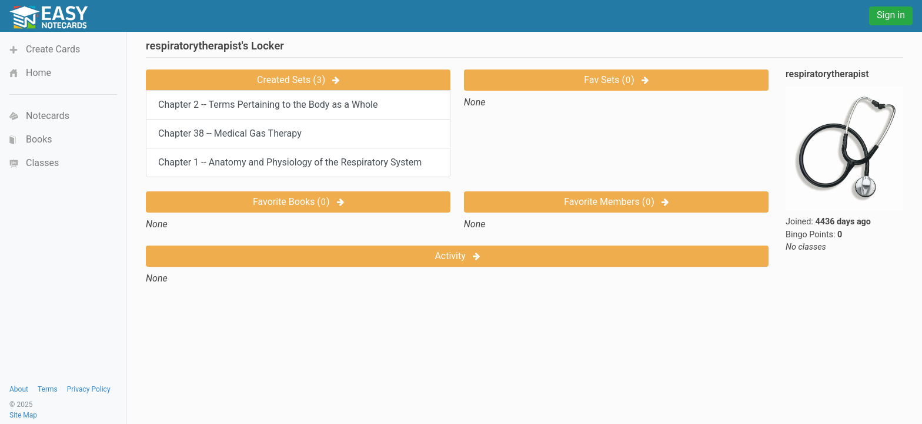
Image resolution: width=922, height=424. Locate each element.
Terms (48, 389)
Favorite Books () (298, 201)
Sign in (891, 15)
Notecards (47, 115)
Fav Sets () (616, 79)
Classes (42, 162)
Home (38, 72)
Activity (457, 255)
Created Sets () (298, 79)
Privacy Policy (89, 389)
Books (39, 139)
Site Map (23, 415)
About (18, 389)
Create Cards (53, 49)
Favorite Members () (616, 201)
